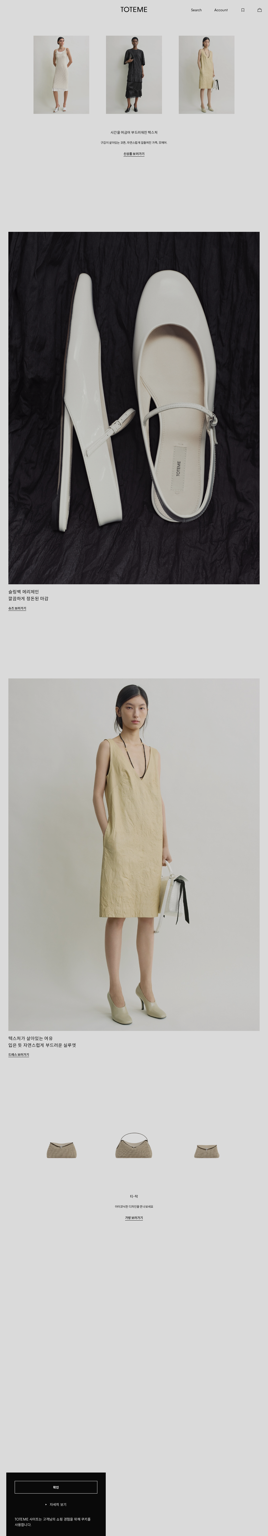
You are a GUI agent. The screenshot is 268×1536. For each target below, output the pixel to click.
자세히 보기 (56, 1504)
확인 (56, 1487)
